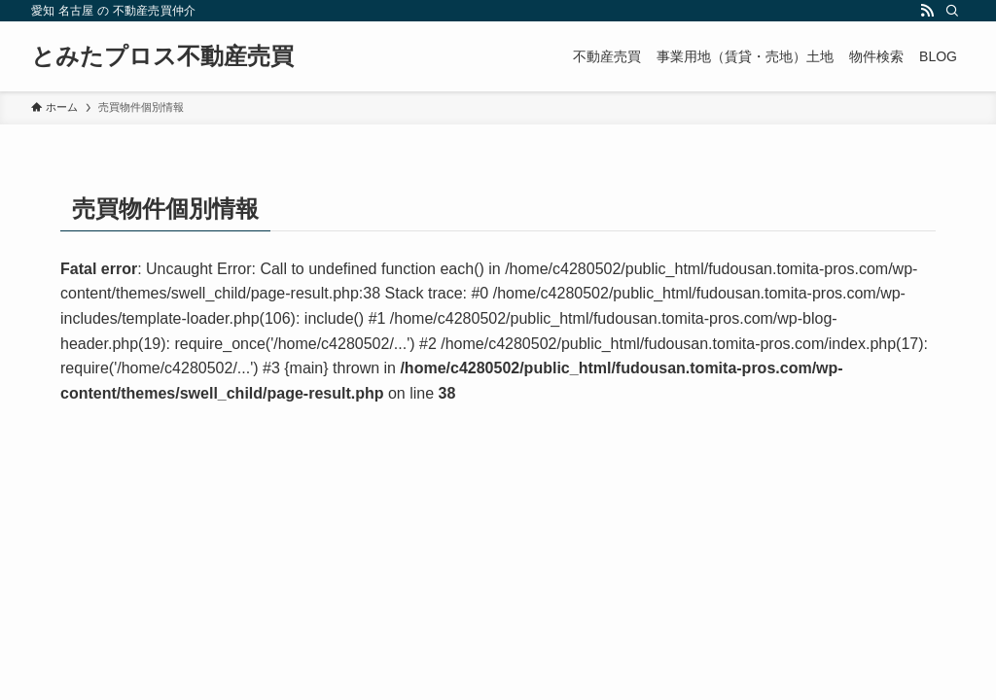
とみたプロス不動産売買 (162, 56)
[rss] (927, 10)
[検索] (952, 10)
